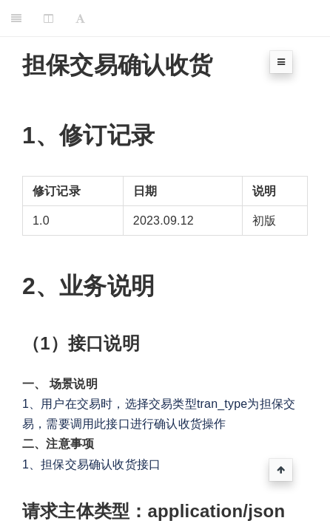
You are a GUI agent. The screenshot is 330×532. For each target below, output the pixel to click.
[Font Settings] (80, 18)
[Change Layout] (48, 18)
